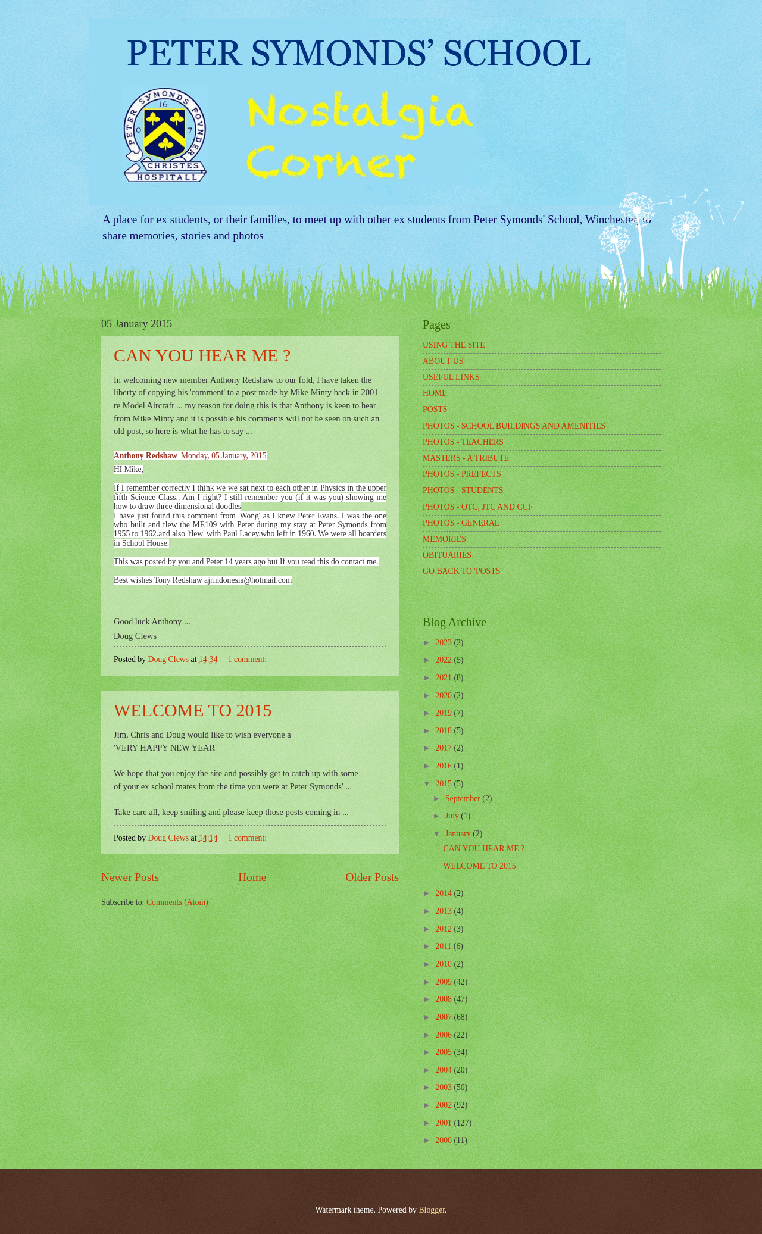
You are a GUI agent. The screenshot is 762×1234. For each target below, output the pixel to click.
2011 (444, 946)
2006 (444, 1034)
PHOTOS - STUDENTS (463, 490)
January (459, 833)
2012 (444, 928)
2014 (444, 893)
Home (252, 877)
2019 (444, 712)
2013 (444, 911)
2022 (444, 659)
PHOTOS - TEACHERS (463, 442)
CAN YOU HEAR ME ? (202, 355)
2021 (444, 677)
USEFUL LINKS (451, 377)
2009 (444, 981)
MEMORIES (444, 539)
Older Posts (372, 877)
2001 (444, 1123)
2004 (444, 1070)
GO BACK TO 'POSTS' (462, 571)
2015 (444, 783)
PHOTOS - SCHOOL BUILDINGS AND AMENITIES (514, 425)
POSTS (435, 409)
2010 (444, 964)
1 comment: (248, 659)
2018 (444, 730)
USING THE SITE (454, 344)
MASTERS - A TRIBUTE (466, 458)
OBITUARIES (447, 555)
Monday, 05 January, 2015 (224, 455)
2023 (444, 642)
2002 (444, 1105)
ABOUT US (443, 361)
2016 (444, 765)
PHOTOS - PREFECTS (462, 474)
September (463, 798)
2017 (444, 747)
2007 (444, 1017)
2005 (444, 1052)
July (453, 815)
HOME (435, 393)
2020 (444, 695)
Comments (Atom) (177, 902)
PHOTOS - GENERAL (461, 522)
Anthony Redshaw (145, 455)
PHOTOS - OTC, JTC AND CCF (478, 506)
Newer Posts (130, 877)
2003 (444, 1087)
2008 (444, 999)
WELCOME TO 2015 (193, 710)
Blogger (432, 1209)
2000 (444, 1140)
